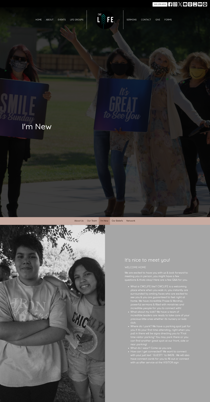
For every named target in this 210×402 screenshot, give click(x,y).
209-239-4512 (160, 4)
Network (130, 220)
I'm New (104, 220)
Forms (168, 19)
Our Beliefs (117, 220)
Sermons (132, 19)
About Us (79, 220)
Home (39, 19)
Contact (146, 19)
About (50, 19)
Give (157, 19)
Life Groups (76, 19)
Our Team (92, 220)
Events (62, 19)
